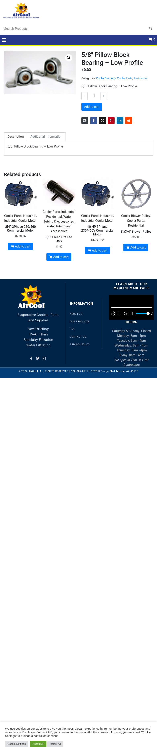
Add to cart (92, 107)
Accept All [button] (38, 743)
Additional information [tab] (46, 136)
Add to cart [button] (22, 246)
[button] (68, 57)
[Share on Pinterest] (111, 120)
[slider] (142, 313)
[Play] (119, 313)
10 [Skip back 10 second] (113, 314)
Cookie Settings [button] (16, 743)
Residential (140, 78)
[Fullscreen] (151, 313)
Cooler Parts (124, 78)
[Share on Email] (84, 120)
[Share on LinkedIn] (120, 120)
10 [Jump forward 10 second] (126, 314)
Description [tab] (15, 136)
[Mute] (132, 313)
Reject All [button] (55, 743)
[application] (131, 307)
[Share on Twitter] (102, 120)
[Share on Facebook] (93, 120)
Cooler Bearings (106, 78)
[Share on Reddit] (128, 120)
